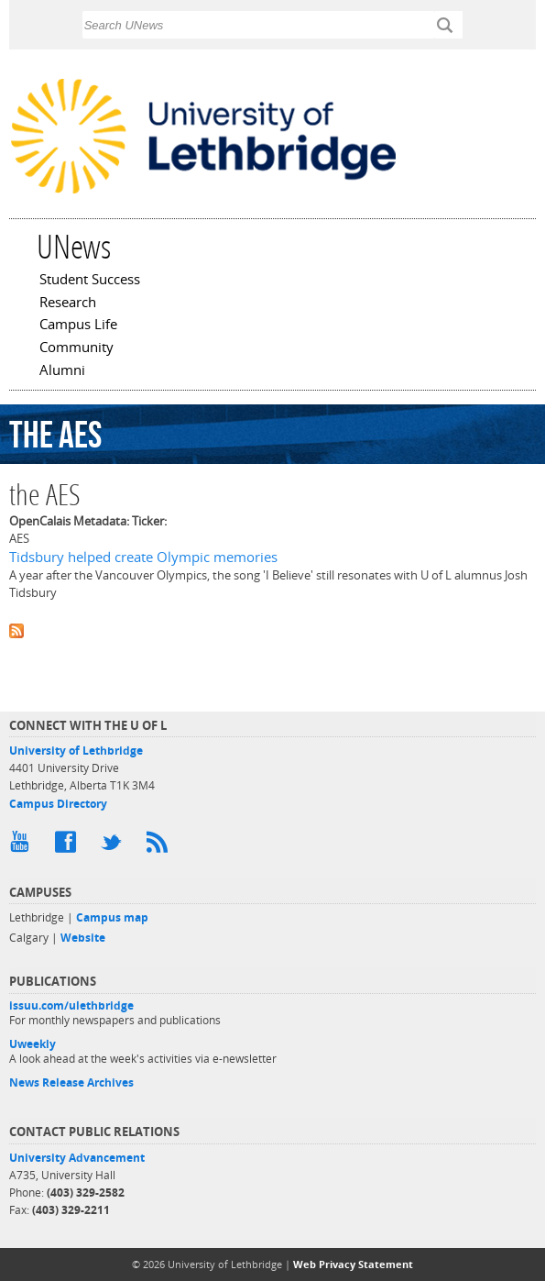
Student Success (89, 280)
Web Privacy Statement (353, 1264)
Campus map (112, 917)
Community (76, 348)
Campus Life (78, 325)
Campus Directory (58, 804)
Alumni (62, 371)
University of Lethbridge (76, 750)
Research (67, 303)
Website (82, 937)
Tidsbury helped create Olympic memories (143, 557)
